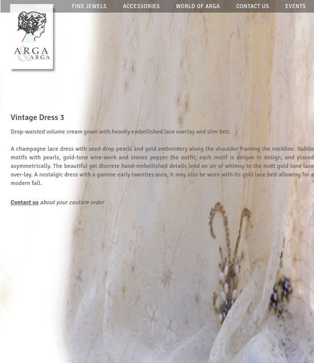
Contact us (253, 6)
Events (295, 6)
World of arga (198, 6)
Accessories (141, 6)
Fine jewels (89, 6)
